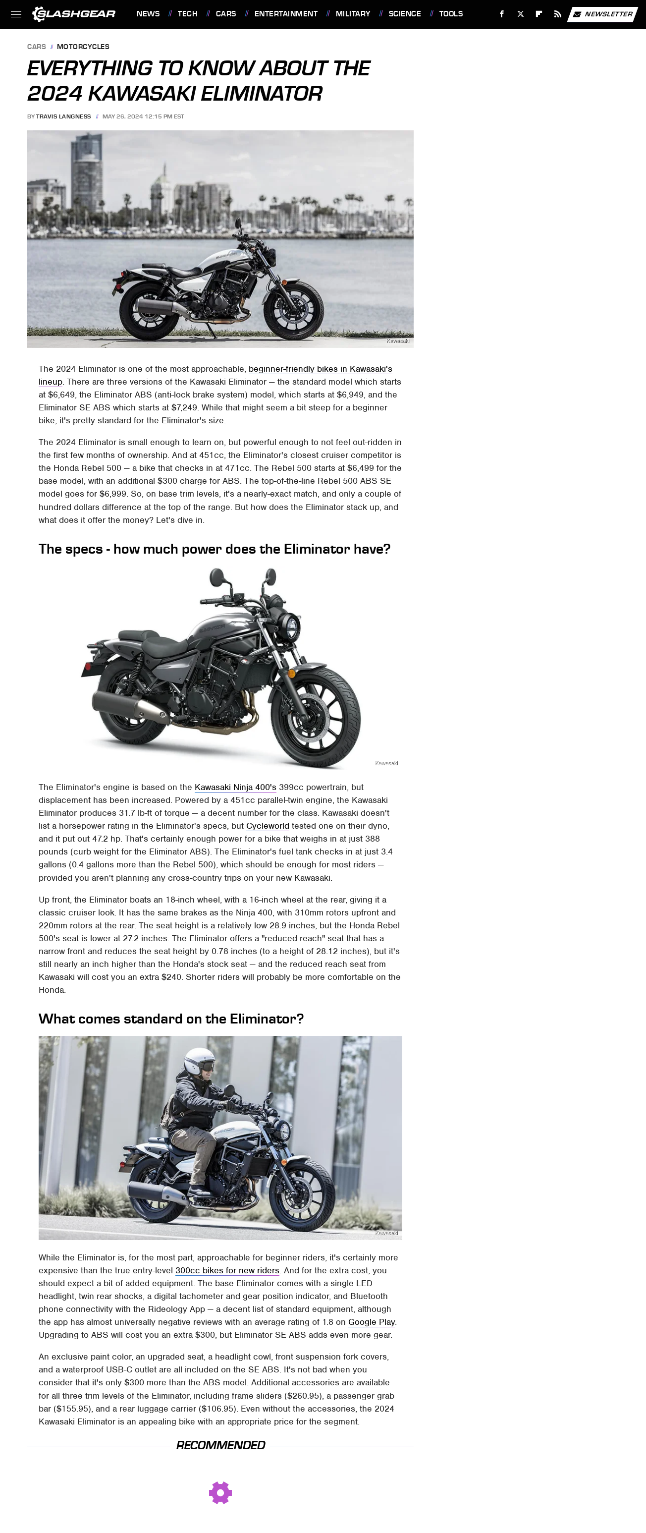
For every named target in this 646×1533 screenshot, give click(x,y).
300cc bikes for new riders (227, 1270)
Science (405, 13)
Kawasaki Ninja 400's (235, 787)
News (148, 13)
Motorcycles (83, 47)
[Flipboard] (539, 14)
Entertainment (286, 13)
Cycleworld (267, 825)
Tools (451, 13)
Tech (188, 13)
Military (353, 13)
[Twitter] (520, 14)
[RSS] (558, 14)
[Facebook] (502, 14)
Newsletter (602, 14)
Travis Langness (63, 116)
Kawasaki (397, 340)
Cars (226, 13)
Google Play (371, 1321)
